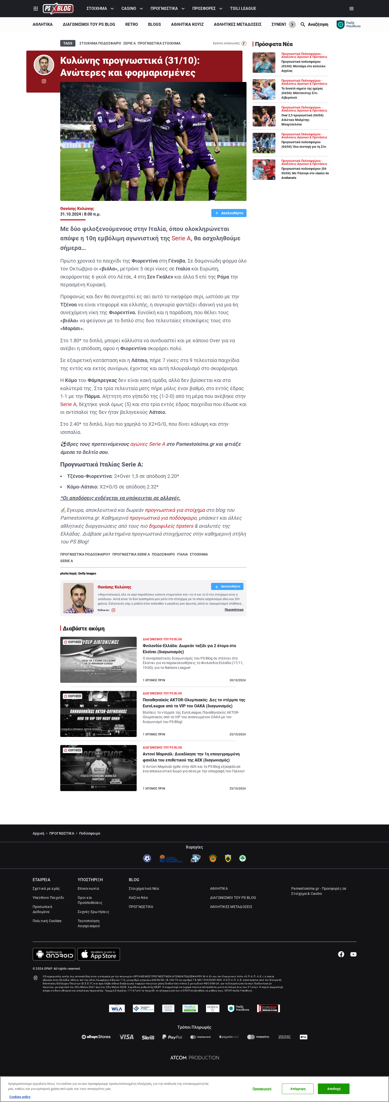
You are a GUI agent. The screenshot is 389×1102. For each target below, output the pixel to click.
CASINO (128, 8)
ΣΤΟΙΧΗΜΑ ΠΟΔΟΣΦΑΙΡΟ (100, 43)
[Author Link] (44, 65)
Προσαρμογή (262, 1089)
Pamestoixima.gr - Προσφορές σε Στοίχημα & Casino (319, 891)
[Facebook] (341, 954)
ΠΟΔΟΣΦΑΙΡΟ (163, 554)
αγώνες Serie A (147, 444)
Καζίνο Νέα (138, 898)
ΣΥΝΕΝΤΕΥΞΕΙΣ (286, 24)
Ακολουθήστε (231, 213)
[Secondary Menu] (352, 9)
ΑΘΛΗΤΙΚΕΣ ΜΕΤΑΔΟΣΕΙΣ (237, 24)
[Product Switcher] (36, 9)
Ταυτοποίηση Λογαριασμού (89, 923)
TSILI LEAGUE (243, 8)
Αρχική (39, 833)
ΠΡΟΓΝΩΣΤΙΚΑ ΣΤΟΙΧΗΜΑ (159, 43)
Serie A (181, 238)
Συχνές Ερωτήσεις (93, 912)
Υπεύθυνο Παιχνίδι (48, 898)
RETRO (131, 24)
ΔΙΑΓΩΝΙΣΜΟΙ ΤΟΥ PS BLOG (89, 24)
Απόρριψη (297, 1089)
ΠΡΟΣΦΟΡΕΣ (204, 8)
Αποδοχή (334, 1089)
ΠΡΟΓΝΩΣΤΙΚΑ (164, 8)
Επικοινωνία (88, 888)
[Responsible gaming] (348, 24)
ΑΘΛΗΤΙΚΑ (43, 24)
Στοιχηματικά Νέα (144, 888)
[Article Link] (153, 662)
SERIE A (66, 561)
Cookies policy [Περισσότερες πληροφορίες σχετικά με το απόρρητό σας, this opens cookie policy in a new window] (20, 1097)
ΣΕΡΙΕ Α (129, 43)
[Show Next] (292, 24)
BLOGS (154, 24)
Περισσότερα (234, 609)
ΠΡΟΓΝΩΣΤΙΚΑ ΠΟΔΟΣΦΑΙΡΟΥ (85, 554)
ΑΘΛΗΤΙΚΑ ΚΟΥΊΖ (187, 24)
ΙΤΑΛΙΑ (182, 554)
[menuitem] (101, 9)
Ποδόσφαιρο (89, 833)
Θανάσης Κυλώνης (77, 208)
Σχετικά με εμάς (46, 888)
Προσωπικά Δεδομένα (42, 909)
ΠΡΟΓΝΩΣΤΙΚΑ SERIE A (131, 554)
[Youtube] (353, 954)
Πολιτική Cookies (47, 921)
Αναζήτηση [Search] (318, 24)
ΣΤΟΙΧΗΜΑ (97, 8)
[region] (194, 1089)
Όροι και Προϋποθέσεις (90, 900)
